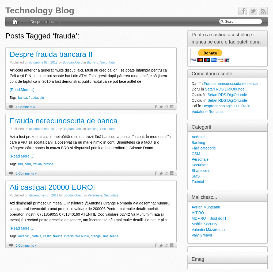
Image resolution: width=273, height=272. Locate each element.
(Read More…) (22, 90)
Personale (95, 195)
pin (42, 98)
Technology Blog (39, 10)
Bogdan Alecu (72, 62)
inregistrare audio (76, 236)
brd (20, 164)
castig (47, 236)
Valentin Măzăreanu (208, 229)
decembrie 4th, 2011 (43, 195)
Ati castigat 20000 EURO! (52, 187)
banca (22, 98)
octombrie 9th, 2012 (43, 62)
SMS (196, 176)
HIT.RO (198, 213)
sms (105, 236)
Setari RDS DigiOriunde (225, 89)
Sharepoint (201, 170)
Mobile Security (204, 224)
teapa (114, 236)
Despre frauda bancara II (51, 54)
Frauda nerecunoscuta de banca (63, 121)
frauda (33, 98)
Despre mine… (43, 21)
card (28, 164)
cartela (36, 236)
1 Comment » (25, 107)
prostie (48, 164)
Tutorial (198, 182)
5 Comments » (26, 173)
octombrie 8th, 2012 (43, 129)
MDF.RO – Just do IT (209, 218)
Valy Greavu (202, 235)
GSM (196, 154)
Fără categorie (204, 148)
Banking (92, 62)
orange (96, 236)
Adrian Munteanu (206, 207)
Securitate (107, 62)
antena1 (24, 236)
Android (198, 137)
